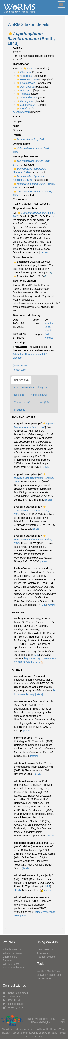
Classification (21, 64)
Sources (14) (21, 380)
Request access (46, 956)
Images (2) (20, 409)
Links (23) (43, 402)
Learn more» (63, 1020)
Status (17, 116)
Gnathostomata (27, 79)
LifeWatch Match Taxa (49, 974)
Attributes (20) (39, 394)
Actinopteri (24, 90)
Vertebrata (24, 75)
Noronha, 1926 (34, 478)
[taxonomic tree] (20, 365)
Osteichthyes (25, 83)
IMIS (43, 604)
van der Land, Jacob (49, 327)
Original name (21, 143)
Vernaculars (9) (22, 402)
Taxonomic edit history (26, 315)
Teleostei (23, 93)
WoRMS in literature (14, 967)
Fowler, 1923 (33, 540)
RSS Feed (11, 1000)
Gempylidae (25, 101)
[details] (44, 252)
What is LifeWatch (13, 953)
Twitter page (12, 996)
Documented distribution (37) (30, 387)
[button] (10, 33)
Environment (20, 199)
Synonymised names (25, 156)
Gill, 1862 (28, 139)
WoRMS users (11, 963)
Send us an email (15, 993)
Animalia (30, 68)
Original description (25, 208)
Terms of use (44, 953)
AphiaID (17, 47)
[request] (48, 890)
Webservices (44, 978)
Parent (17, 134)
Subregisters (10, 956)
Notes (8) (19, 394)
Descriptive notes (23, 257)
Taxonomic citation (24, 280)
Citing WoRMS (45, 949)
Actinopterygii (26, 86)
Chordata (23, 72)
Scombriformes (26, 97)
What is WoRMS (12, 949)
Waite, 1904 (31, 511)
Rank (16, 125)
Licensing (19, 342)
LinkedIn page (13, 1003)
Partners (7, 960)
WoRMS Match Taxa (48, 971)
